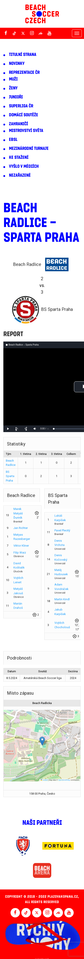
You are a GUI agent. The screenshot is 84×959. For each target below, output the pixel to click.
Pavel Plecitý (62, 530)
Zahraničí (18, 124)
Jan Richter (20, 528)
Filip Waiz (19, 552)
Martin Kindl (62, 599)
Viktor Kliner (21, 545)
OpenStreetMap (64, 780)
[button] (42, 741)
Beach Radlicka (42, 703)
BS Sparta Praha (10, 476)
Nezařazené (20, 175)
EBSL (13, 139)
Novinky (16, 63)
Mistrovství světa (26, 130)
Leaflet (44, 780)
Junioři (16, 97)
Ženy (13, 88)
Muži (13, 79)
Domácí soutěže (23, 115)
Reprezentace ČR (24, 72)
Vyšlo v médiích (24, 166)
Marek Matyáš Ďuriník (18, 513)
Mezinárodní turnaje (29, 148)
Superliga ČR (21, 106)
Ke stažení (18, 157)
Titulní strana (22, 54)
